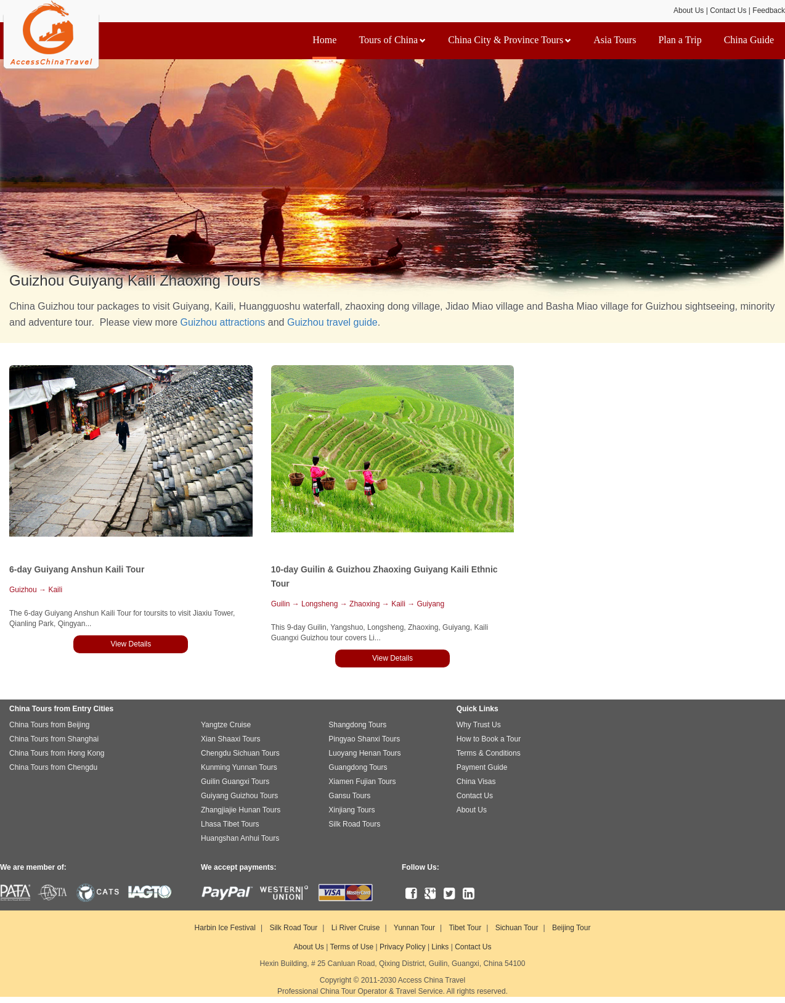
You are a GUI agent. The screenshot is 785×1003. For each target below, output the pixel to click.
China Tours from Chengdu (53, 767)
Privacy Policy (403, 947)
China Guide (749, 40)
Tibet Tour (465, 927)
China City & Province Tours (509, 40)
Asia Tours (614, 40)
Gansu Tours (349, 795)
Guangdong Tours (357, 767)
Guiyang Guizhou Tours (239, 795)
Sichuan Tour (517, 927)
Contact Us (728, 10)
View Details (130, 644)
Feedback (768, 10)
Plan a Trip (679, 40)
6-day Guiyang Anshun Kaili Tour (76, 569)
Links (440, 947)
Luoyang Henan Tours (364, 753)
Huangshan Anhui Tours (240, 838)
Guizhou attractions (223, 322)
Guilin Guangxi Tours (235, 781)
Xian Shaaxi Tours (231, 739)
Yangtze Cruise (226, 724)
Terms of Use (351, 947)
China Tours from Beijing (49, 724)
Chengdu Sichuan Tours (240, 753)
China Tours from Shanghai (54, 739)
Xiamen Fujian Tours (362, 781)
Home (324, 40)
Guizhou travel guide (332, 322)
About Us (688, 10)
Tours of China (392, 40)
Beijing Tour (571, 927)
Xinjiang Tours (351, 810)
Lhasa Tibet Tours (230, 824)
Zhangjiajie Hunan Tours (240, 810)
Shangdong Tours (357, 724)
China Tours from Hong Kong (57, 753)
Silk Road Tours (354, 824)
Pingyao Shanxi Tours (364, 739)
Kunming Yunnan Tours (239, 767)
